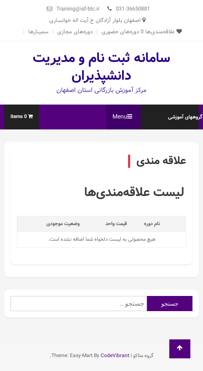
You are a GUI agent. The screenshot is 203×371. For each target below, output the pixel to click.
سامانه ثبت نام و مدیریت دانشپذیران (101, 67)
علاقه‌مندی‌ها (161, 31)
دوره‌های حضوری (120, 31)
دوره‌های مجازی (75, 31)
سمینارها (38, 31)
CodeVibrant (115, 356)
